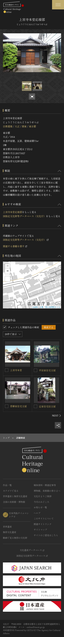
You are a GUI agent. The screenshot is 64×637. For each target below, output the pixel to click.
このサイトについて (44, 518)
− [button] (7, 271)
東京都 (32, 126)
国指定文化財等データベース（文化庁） (24, 216)
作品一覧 (7, 485)
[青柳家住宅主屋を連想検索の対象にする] (6, 406)
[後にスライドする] (56, 415)
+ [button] (7, 266)
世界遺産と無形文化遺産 (15, 496)
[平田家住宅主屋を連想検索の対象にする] (35, 370)
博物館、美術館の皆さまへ (47, 490)
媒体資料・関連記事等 (45, 485)
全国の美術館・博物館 (14, 501)
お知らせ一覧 (40, 507)
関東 (24, 126)
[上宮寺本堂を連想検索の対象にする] (6, 370)
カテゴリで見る (10, 490)
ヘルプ (37, 513)
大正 (17, 126)
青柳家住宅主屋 (18, 406)
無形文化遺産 (9, 532)
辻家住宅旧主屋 (47, 406)
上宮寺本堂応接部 (12, 212)
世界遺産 (7, 526)
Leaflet (35, 307)
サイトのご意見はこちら (46, 535)
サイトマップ (40, 529)
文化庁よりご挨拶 (43, 496)
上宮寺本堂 (16, 370)
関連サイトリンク (43, 524)
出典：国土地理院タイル (50, 307)
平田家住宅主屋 (47, 370)
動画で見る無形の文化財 (15, 537)
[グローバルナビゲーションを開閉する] (58, 4)
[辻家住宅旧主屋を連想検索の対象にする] (35, 406)
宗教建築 (7, 126)
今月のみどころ (41, 501)
